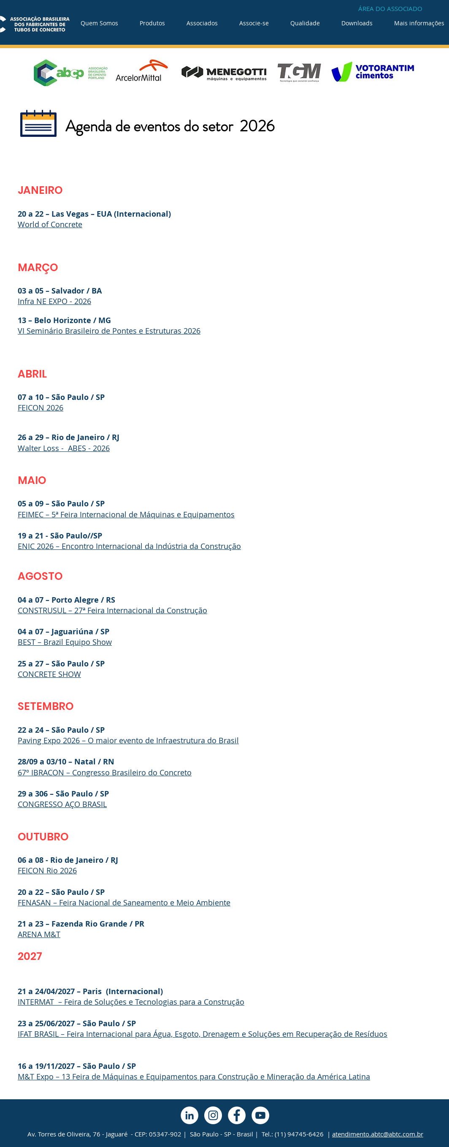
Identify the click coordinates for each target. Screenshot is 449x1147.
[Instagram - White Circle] (213, 1115)
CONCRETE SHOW (49, 674)
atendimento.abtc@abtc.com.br (377, 1134)
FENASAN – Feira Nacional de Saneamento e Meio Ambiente (124, 902)
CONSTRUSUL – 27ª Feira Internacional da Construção (112, 610)
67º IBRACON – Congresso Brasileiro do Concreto (105, 772)
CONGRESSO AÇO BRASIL (62, 804)
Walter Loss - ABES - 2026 (64, 448)
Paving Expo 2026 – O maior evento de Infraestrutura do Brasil (128, 740)
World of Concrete (50, 224)
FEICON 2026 (40, 407)
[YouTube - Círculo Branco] (260, 1115)
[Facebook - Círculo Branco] (237, 1115)
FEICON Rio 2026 (47, 870)
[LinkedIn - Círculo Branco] (189, 1115)
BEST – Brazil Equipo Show (65, 642)
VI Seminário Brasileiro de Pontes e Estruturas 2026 (109, 331)
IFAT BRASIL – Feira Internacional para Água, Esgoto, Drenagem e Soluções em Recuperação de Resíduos (202, 1034)
